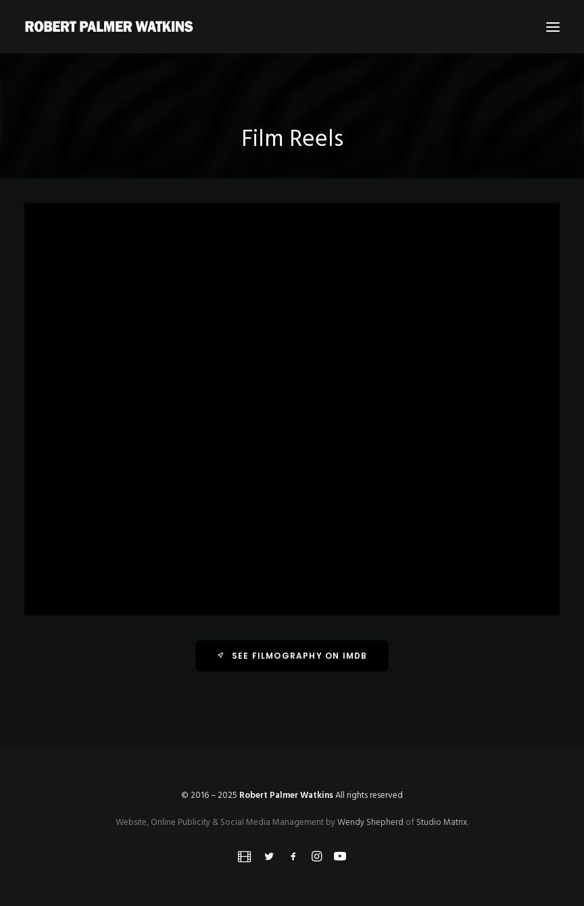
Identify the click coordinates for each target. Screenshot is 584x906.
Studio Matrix (441, 822)
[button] (553, 26)
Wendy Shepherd (370, 822)
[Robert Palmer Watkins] (108, 26)
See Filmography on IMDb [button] (292, 655)
